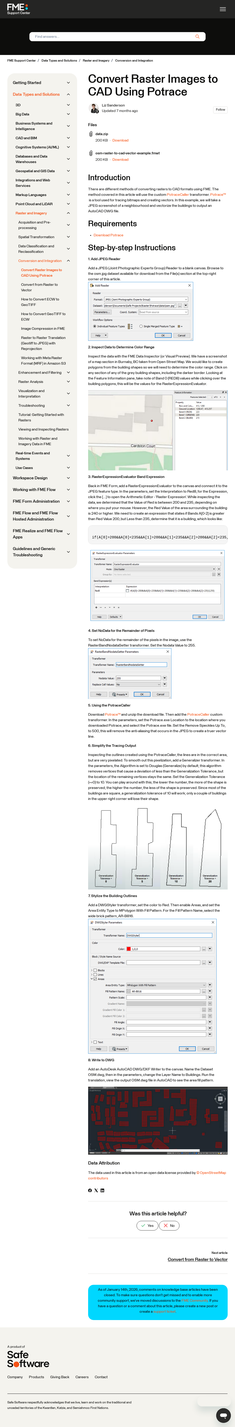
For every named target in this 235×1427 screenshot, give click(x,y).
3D (18, 105)
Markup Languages (31, 195)
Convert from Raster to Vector (198, 1259)
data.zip (101, 134)
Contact (101, 1377)
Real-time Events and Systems (33, 456)
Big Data (22, 114)
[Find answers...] (117, 36)
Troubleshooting (31, 405)
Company (15, 1377)
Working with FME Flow (34, 490)
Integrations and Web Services (33, 183)
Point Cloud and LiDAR (34, 204)
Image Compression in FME (43, 328)
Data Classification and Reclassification (36, 249)
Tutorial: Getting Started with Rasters (41, 417)
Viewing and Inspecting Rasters (43, 429)
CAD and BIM (26, 138)
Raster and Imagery (96, 60)
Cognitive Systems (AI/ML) (37, 147)
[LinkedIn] (102, 1191)
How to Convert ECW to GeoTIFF (40, 302)
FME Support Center (21, 60)
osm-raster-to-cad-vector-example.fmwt (127, 153)
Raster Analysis (30, 382)
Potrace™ (218, 194)
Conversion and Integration (134, 60)
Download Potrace (108, 235)
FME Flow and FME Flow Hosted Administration (35, 516)
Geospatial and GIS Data (35, 171)
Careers (82, 1377)
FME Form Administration (36, 501)
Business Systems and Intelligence (34, 126)
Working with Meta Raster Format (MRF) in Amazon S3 (43, 360)
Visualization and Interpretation (31, 393)
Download (120, 140)
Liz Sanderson (113, 105)
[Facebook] (90, 1191)
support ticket (164, 1311)
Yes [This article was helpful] (147, 1226)
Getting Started (27, 83)
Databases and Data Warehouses (31, 159)
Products (36, 1377)
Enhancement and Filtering (40, 372)
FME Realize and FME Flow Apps (38, 534)
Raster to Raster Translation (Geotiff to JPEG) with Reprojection (43, 343)
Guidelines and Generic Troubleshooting (34, 552)
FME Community (195, 1300)
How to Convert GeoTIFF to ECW (43, 316)
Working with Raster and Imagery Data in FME (37, 441)
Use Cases (24, 468)
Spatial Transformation (36, 237)
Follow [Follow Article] (220, 109)
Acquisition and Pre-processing (34, 225)
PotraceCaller (178, 194)
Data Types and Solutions (59, 60)
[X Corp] (96, 1191)
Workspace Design (30, 478)
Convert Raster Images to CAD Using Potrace (41, 272)
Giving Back (59, 1377)
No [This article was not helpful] (169, 1226)
